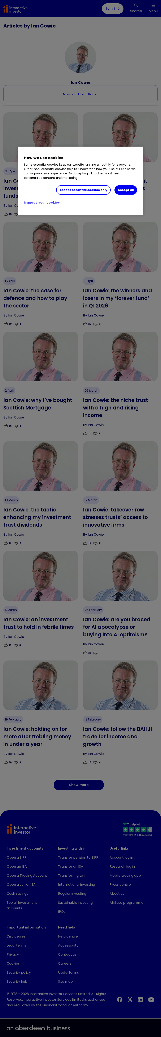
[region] (80, 181)
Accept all (126, 190)
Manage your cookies (42, 202)
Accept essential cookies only (83, 190)
